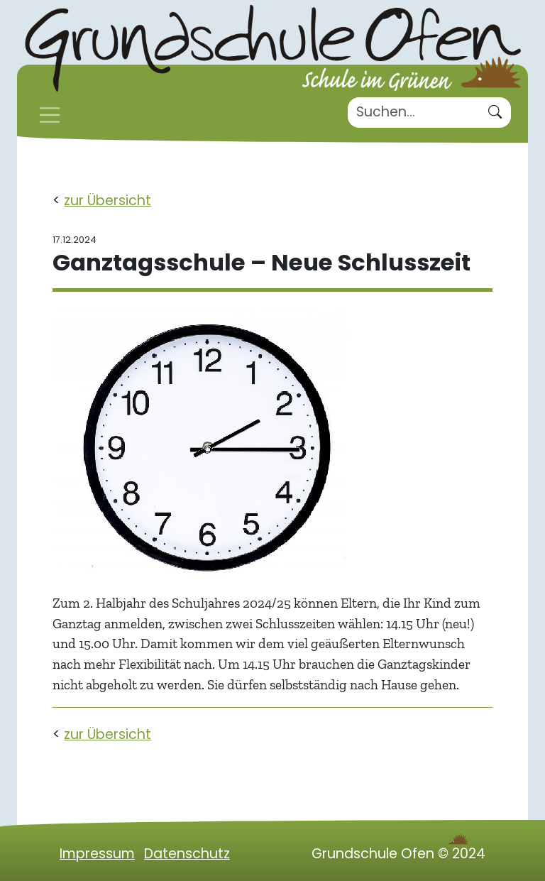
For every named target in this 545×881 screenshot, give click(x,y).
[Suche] (414, 112)
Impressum (97, 853)
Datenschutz (187, 853)
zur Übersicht (107, 200)
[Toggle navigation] (49, 115)
